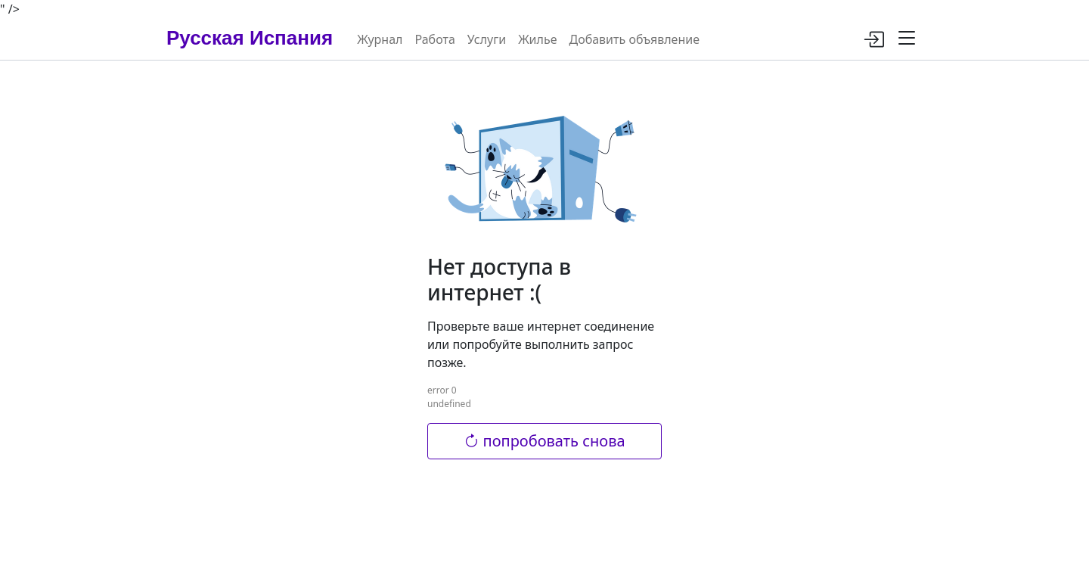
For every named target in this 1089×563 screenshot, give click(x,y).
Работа (434, 39)
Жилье (537, 39)
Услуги (486, 39)
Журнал (379, 39)
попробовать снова (544, 441)
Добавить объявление (634, 39)
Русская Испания (249, 37)
